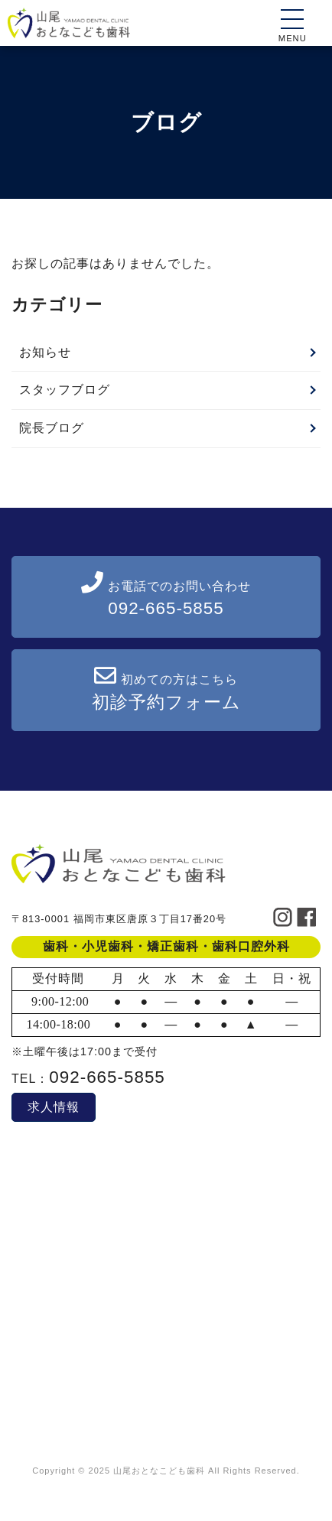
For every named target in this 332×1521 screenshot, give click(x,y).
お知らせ (45, 352)
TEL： (88, 1078)
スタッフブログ (64, 389)
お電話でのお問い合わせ (166, 595)
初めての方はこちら (166, 688)
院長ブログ (51, 427)
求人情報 (54, 1106)
